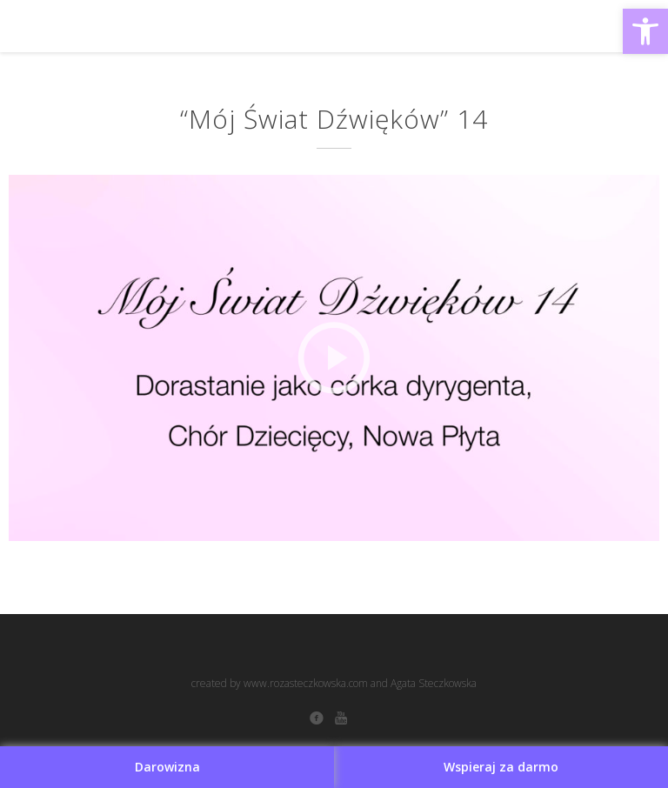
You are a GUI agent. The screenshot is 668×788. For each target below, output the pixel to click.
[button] (645, 31)
